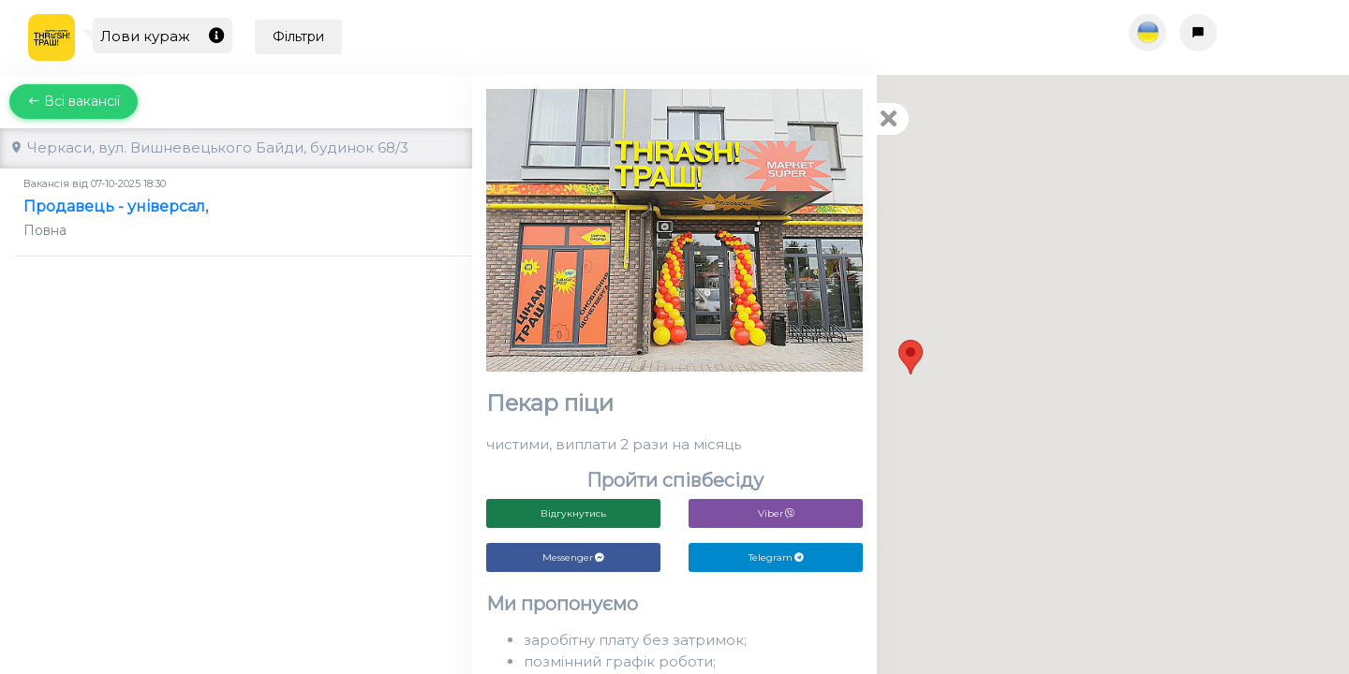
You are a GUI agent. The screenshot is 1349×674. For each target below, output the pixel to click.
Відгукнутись (573, 513)
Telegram (776, 557)
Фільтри (298, 36)
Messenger (573, 557)
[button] (910, 357)
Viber (776, 513)
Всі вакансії (73, 101)
